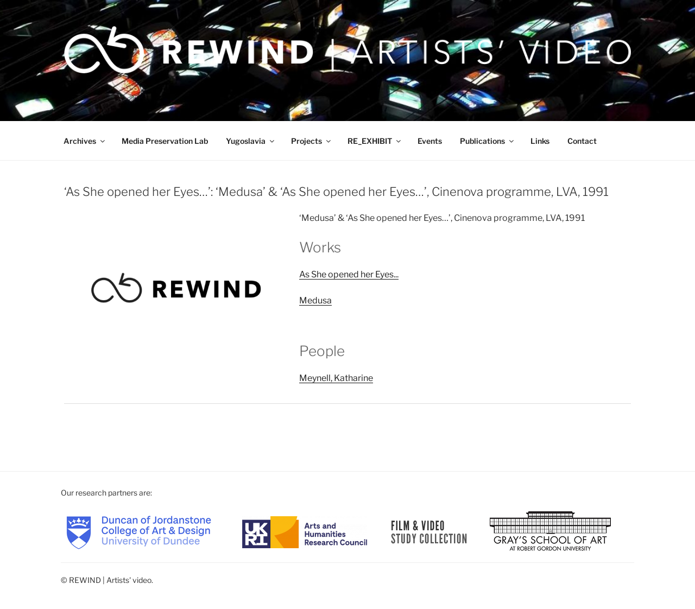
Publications (487, 140)
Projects (311, 140)
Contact (582, 140)
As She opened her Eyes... (349, 274)
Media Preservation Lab (165, 140)
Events (430, 140)
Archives (85, 140)
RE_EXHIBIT (375, 140)
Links (539, 140)
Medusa (315, 300)
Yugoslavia (251, 140)
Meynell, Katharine (336, 378)
